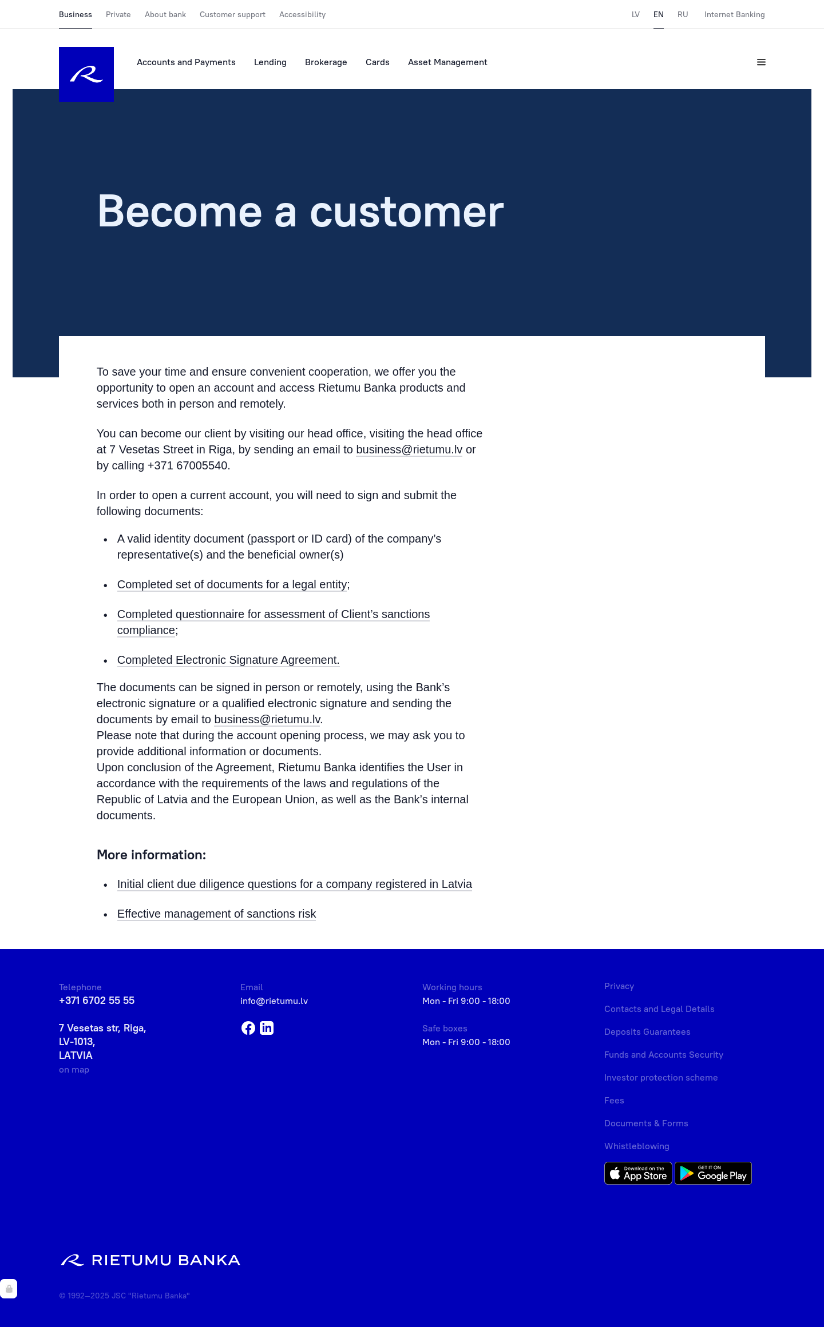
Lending (270, 61)
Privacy (619, 985)
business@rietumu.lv (409, 449)
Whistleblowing (637, 1145)
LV (636, 14)
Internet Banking (734, 14)
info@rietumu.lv (274, 1000)
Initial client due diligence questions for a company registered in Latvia (294, 884)
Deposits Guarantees (647, 1031)
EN (658, 14)
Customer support (233, 14)
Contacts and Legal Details (659, 1008)
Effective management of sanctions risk (216, 913)
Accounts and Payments (186, 61)
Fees (614, 1100)
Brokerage (326, 61)
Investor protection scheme (661, 1077)
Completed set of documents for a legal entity (232, 584)
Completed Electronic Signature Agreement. (228, 659)
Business (75, 14)
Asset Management (448, 61)
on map (74, 1069)
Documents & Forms (646, 1123)
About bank (165, 14)
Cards (378, 61)
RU (683, 14)
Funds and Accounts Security (663, 1054)
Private (118, 14)
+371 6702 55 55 (96, 1000)
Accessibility (302, 14)
